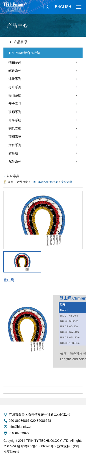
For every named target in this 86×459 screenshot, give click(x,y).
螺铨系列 (14, 70)
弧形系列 (14, 112)
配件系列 (14, 161)
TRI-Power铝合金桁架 (24, 53)
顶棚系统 (14, 137)
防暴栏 (13, 153)
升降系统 (14, 120)
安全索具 (14, 103)
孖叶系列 (14, 87)
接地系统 (14, 95)
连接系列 (14, 79)
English (63, 7)
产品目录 (22, 182)
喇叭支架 (14, 128)
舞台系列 (14, 145)
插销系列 (14, 62)
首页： (12, 182)
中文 (45, 7)
